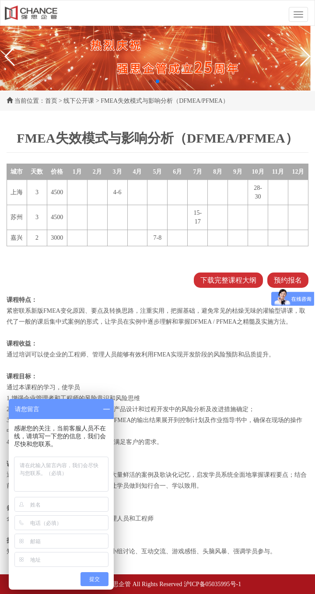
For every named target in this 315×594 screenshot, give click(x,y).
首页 (51, 101)
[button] (10, 56)
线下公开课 (78, 101)
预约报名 (288, 280)
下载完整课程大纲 (228, 280)
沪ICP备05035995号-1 (212, 584)
